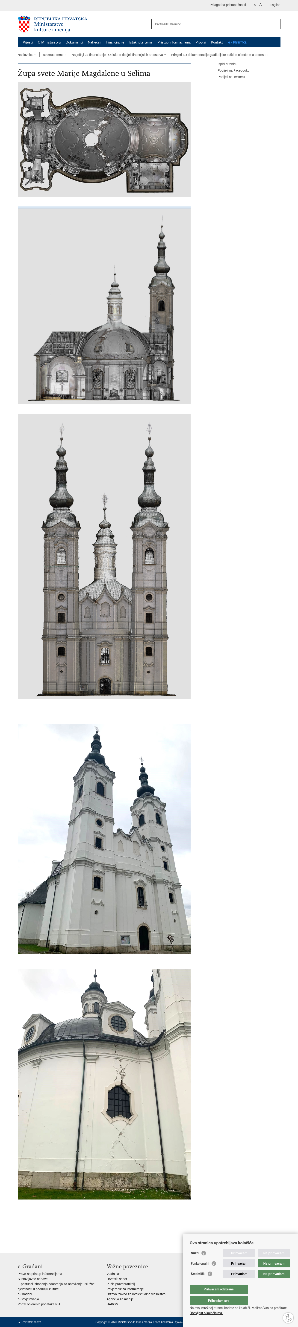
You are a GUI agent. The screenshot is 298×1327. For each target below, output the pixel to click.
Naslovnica (25, 55)
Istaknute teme (141, 42)
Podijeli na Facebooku (230, 71)
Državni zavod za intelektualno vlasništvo (136, 1294)
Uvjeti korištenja (163, 1322)
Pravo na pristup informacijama (40, 1274)
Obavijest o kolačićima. (206, 1313)
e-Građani (25, 1294)
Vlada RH (114, 1274)
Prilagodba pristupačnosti (228, 5)
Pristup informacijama (174, 42)
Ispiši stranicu (224, 64)
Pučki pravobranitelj (121, 1284)
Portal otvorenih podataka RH (39, 1304)
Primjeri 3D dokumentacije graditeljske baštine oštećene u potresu (218, 55)
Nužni (195, 1262)
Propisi (201, 42)
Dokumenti (74, 42)
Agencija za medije (120, 1299)
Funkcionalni (200, 1273)
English (275, 5)
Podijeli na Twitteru (228, 77)
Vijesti (28, 42)
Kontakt (217, 42)
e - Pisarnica (237, 42)
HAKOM (112, 1304)
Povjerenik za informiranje (125, 1289)
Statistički (198, 1283)
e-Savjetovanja (28, 1299)
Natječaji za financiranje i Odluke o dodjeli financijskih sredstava (117, 55)
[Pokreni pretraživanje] (275, 24)
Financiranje (115, 42)
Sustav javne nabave (33, 1279)
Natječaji (94, 42)
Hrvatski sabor (117, 1279)
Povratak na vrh (31, 1322)
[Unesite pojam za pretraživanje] (211, 24)
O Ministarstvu (49, 42)
